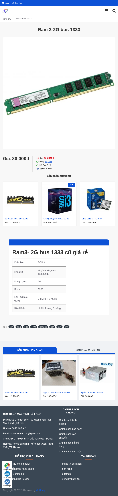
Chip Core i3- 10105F (92, 218)
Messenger (7, 483)
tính (66, 327)
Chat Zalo (7, 475)
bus (26, 327)
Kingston (48, 162)
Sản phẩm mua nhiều (88, 350)
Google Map (7, 467)
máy (59, 327)
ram (11, 327)
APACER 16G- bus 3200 (16, 218)
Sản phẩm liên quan (30, 350)
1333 (33, 327)
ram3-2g (43, 327)
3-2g (19, 327)
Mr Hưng (40, 490)
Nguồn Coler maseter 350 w (56, 392)
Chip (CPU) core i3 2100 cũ (56, 218)
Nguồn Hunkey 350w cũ (92, 392)
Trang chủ (6, 19)
